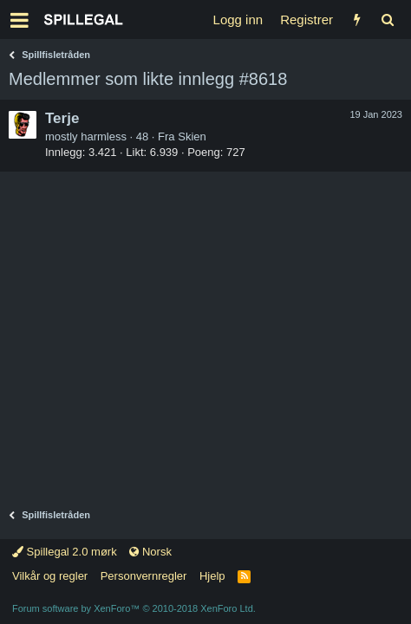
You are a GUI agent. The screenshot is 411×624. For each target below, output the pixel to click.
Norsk (150, 551)
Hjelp (212, 575)
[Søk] (387, 19)
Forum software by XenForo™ (134, 608)
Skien (192, 136)
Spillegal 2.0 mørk (64, 551)
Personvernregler (144, 575)
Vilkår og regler (50, 575)
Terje (62, 118)
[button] (19, 20)
